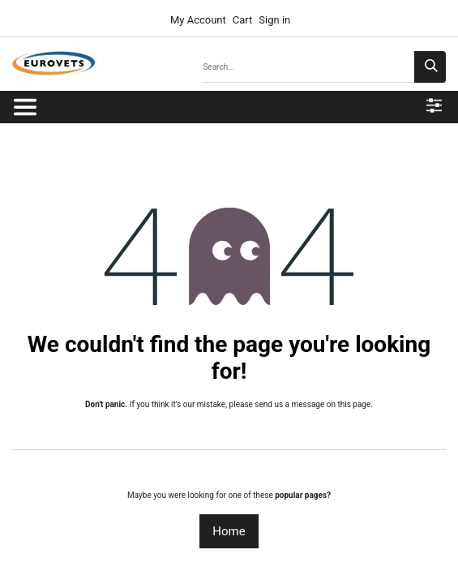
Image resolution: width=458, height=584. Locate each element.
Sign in (274, 20)
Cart (243, 20)
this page (353, 404)
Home (228, 531)
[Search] (430, 67)
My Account (197, 20)
